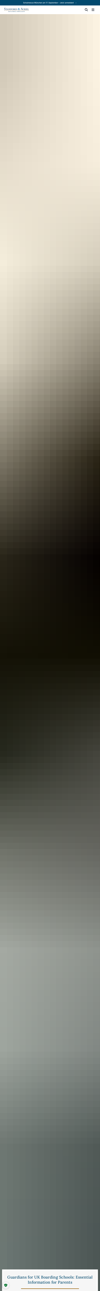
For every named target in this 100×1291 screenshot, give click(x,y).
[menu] (93, 10)
